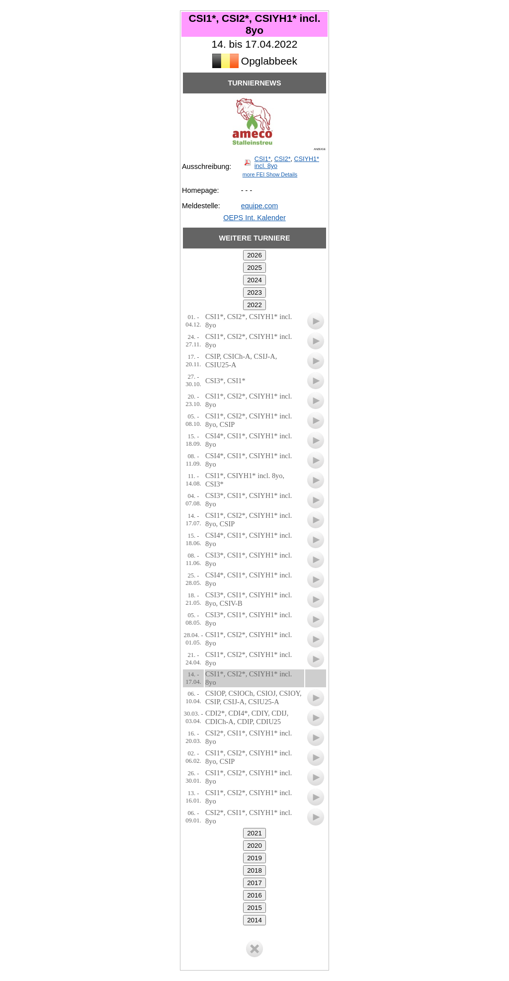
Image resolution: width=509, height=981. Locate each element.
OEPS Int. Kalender (254, 218)
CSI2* (282, 159)
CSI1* (262, 159)
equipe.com (259, 206)
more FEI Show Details (270, 174)
